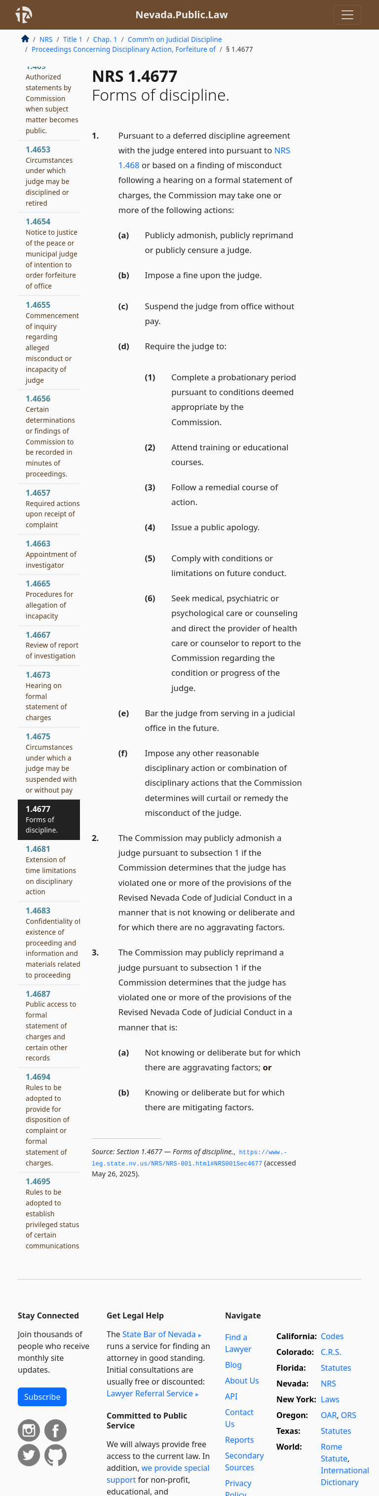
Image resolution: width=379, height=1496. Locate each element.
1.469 (52, 98)
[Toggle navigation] (347, 15)
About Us (242, 1380)
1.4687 (51, 1025)
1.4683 (53, 942)
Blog (233, 1364)
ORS (348, 1415)
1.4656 (50, 435)
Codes (332, 1336)
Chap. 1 (105, 39)
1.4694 (48, 1119)
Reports (239, 1439)
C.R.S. (331, 1352)
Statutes (336, 1367)
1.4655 (52, 342)
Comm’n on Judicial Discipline (175, 39)
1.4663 (51, 554)
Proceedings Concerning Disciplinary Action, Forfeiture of (124, 49)
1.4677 (42, 819)
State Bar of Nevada (159, 1334)
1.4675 (51, 763)
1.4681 (51, 869)
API (231, 1396)
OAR (329, 1415)
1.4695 (53, 1213)
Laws (330, 1399)
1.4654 (51, 253)
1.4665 (50, 599)
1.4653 (49, 176)
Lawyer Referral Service (150, 1393)
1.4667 (52, 645)
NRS (46, 39)
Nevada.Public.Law (181, 14)
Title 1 (73, 39)
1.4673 (46, 695)
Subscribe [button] (42, 1396)
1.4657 (53, 508)
